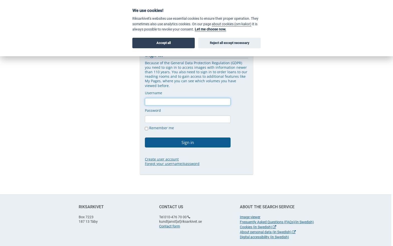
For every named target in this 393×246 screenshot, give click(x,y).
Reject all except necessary (229, 43)
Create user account (162, 159)
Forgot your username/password (172, 163)
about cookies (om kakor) (231, 24)
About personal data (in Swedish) (268, 232)
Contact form (169, 226)
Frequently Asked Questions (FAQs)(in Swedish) (277, 222)
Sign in (187, 142)
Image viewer (250, 217)
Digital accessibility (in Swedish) (264, 237)
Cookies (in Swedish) (258, 227)
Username (153, 92)
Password (153, 110)
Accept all (163, 43)
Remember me (159, 128)
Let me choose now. (210, 29)
